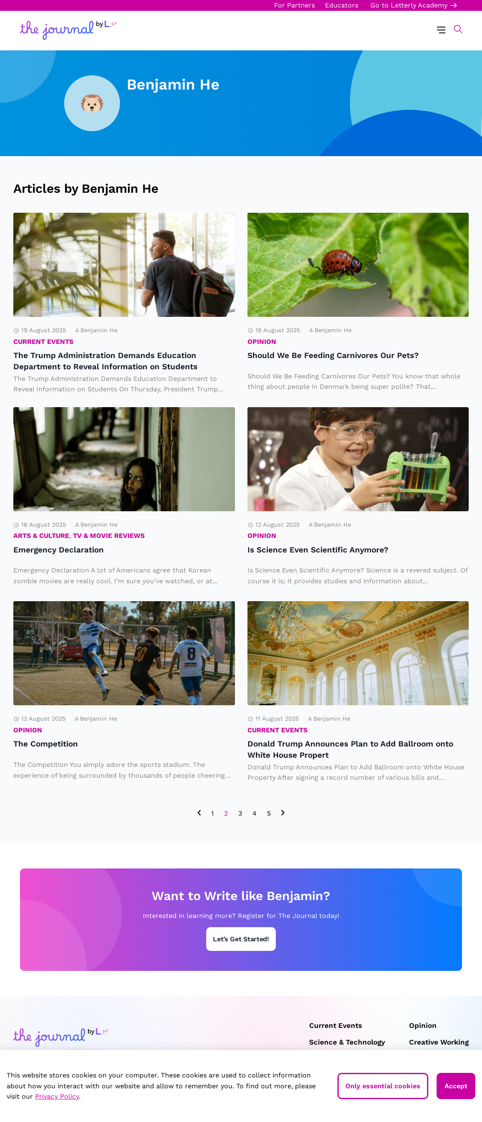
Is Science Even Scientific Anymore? (344, 413)
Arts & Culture (41, 536)
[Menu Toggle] (441, 29)
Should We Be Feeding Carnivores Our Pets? (348, 225)
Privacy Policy (57, 1096)
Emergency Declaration (74, 413)
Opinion (261, 342)
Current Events (43, 342)
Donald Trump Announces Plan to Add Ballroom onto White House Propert (348, 614)
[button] (453, 29)
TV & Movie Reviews (109, 536)
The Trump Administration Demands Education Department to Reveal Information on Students (109, 232)
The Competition (57, 607)
